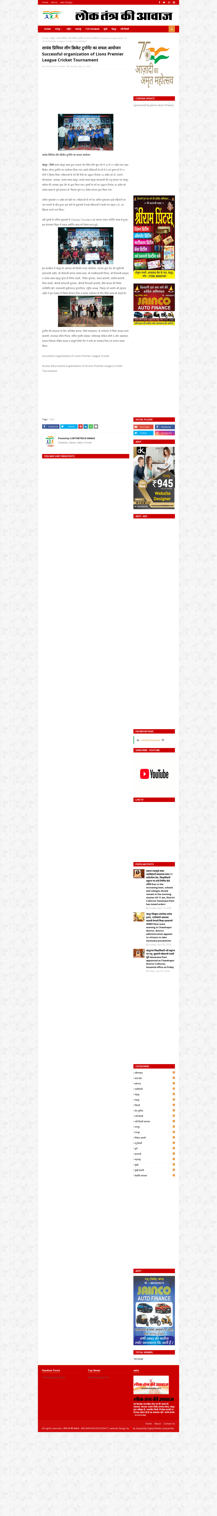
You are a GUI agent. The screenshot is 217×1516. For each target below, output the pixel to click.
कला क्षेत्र (155, 1078)
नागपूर (155, 1132)
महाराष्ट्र (155, 1159)
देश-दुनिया (155, 1110)
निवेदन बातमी (155, 1137)
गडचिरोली (155, 1089)
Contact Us (169, 1423)
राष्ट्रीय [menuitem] (68, 29)
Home (45, 2)
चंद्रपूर (155, 1099)
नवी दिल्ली (155, 1116)
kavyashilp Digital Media (149, 1428)
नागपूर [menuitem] (57, 29)
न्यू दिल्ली (155, 1143)
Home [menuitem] (47, 29)
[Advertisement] (85, 91)
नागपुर (155, 1126)
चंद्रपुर (52, 38)
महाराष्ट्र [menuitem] (78, 29)
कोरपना (155, 1083)
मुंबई (155, 1164)
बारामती (155, 1154)
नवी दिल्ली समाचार (155, 1121)
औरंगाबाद (155, 1072)
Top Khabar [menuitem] (92, 29)
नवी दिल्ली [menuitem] (124, 29)
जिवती (155, 1105)
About (54, 2)
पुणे (155, 1148)
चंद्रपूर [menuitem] (113, 29)
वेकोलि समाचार (155, 1175)
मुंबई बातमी (155, 1170)
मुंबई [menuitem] (105, 29)
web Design (66, 2)
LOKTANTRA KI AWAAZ (55, 66)
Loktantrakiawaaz (150, 740)
